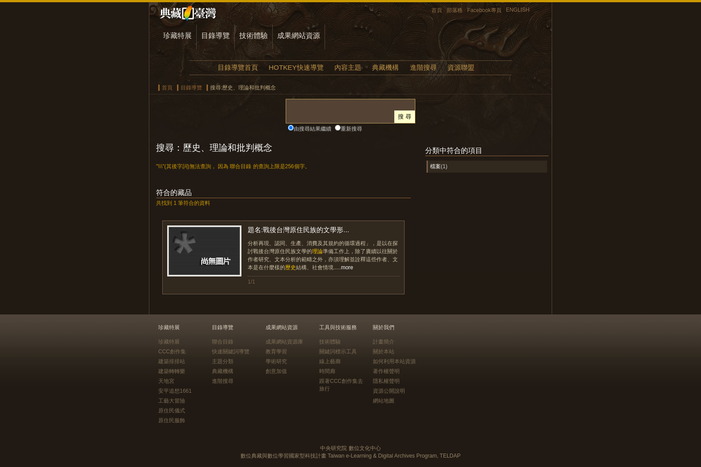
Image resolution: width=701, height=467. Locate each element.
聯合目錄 (222, 342)
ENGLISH (518, 10)
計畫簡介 (383, 342)
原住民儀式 (171, 411)
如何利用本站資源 (394, 361)
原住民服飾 (171, 420)
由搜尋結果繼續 (312, 129)
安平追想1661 (175, 391)
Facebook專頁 (484, 10)
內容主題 (347, 67)
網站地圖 (383, 401)
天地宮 (166, 381)
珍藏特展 (177, 35)
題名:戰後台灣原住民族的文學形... (298, 230)
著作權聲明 (386, 371)
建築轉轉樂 (171, 371)
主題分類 (222, 361)
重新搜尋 (351, 129)
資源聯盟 (461, 67)
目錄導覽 (215, 35)
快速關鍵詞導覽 (230, 351)
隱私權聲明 (386, 381)
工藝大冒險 (171, 401)
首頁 (436, 10)
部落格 (455, 10)
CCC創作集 (172, 351)
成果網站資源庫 (284, 342)
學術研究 (276, 361)
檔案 (435, 166)
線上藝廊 (330, 361)
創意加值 (276, 371)
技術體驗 (253, 35)
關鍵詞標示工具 (338, 351)
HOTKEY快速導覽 (296, 67)
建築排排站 (171, 361)
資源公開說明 (389, 391)
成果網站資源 (298, 35)
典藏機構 (385, 67)
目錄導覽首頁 (238, 67)
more (347, 267)
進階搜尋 (423, 67)
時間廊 (327, 371)
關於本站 (383, 351)
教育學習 (276, 351)
